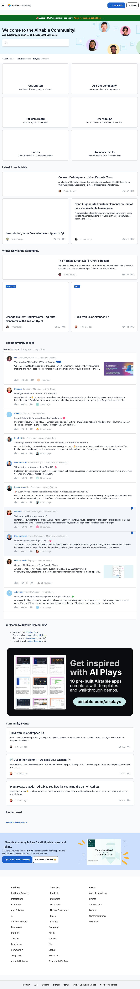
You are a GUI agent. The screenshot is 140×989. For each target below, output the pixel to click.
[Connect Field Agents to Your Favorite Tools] (70, 184)
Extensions (16, 904)
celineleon (18, 592)
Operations (55, 904)
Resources (16, 927)
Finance (54, 921)
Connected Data (19, 921)
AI (12, 915)
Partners (15, 932)
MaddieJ (18, 389)
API (36, 984)
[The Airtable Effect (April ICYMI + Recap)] (70, 267)
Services (15, 938)
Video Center (95, 904)
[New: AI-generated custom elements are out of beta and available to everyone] (104, 221)
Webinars (93, 921)
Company (53, 927)
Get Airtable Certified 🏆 (45, 859)
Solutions (55, 887)
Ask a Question (34, 641)
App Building (17, 910)
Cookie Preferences (108, 984)
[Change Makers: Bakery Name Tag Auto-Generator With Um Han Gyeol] (35, 307)
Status (52, 949)
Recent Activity (11, 349)
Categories (26, 349)
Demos (92, 910)
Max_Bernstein (20, 462)
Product (54, 893)
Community (17, 949)
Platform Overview (20, 893)
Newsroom (54, 955)
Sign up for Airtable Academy (17, 859)
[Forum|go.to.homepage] (19, 5)
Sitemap (45, 984)
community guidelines (36, 635)
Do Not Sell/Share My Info (84, 984)
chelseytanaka (20, 560)
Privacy (56, 984)
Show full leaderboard (17, 822)
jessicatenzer (20, 487)
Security (26, 984)
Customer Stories (97, 915)
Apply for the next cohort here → (89, 17)
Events (92, 898)
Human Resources (59, 910)
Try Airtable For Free (58, 961)
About (52, 932)
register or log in (31, 632)
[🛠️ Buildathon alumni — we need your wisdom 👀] (70, 766)
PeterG (17, 413)
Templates (16, 955)
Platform (15, 887)
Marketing (55, 898)
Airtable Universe (19, 961)
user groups (31, 638)
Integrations (17, 898)
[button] (3, 5)
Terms (66, 984)
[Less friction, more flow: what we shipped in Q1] (35, 221)
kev (15, 357)
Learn (92, 887)
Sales (53, 915)
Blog (51, 944)
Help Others (39, 349)
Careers (52, 938)
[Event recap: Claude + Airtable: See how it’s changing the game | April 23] (70, 793)
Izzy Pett (18, 438)
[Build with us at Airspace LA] (104, 307)
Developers (16, 944)
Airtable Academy (98, 893)
